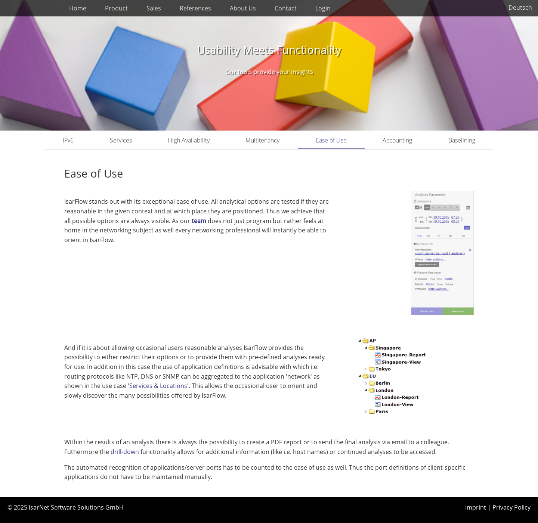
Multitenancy (262, 140)
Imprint (475, 507)
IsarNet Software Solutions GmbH (76, 507)
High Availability (189, 140)
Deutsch (520, 7)
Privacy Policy (511, 507)
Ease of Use (331, 140)
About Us (243, 8)
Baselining (461, 140)
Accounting (397, 140)
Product (116, 8)
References (195, 8)
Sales (153, 8)
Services (121, 140)
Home (77, 8)
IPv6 (68, 140)
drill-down (125, 452)
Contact (286, 8)
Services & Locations (158, 386)
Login (323, 8)
